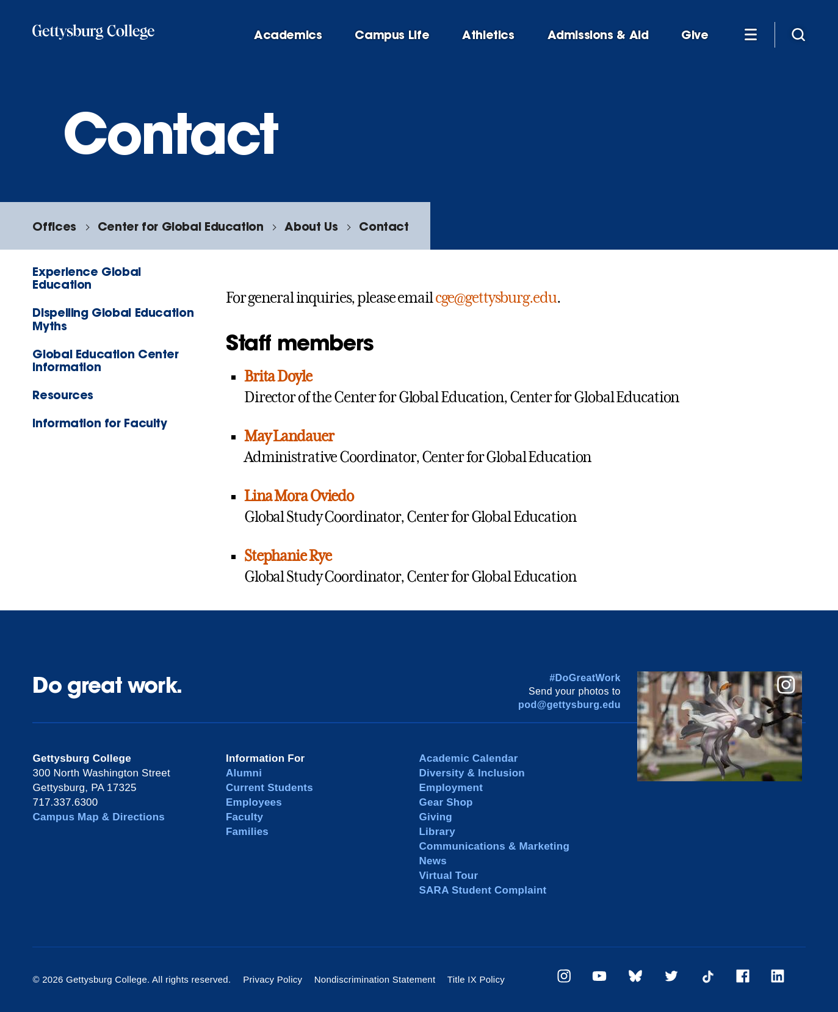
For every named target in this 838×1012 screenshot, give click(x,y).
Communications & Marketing (494, 846)
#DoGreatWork (585, 678)
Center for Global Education (181, 226)
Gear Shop (445, 802)
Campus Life (392, 35)
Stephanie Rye (287, 556)
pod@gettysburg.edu (569, 704)
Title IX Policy (476, 979)
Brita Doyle (278, 376)
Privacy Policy (272, 979)
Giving (435, 817)
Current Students (269, 787)
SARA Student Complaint (482, 890)
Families (247, 831)
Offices (54, 226)
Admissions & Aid (598, 35)
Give (694, 35)
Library (437, 831)
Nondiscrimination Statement (375, 979)
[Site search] (798, 34)
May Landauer (289, 436)
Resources (62, 394)
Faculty (244, 817)
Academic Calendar (468, 758)
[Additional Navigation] (750, 34)
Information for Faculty (99, 422)
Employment (451, 787)
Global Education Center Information (105, 360)
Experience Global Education (86, 278)
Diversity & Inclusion (472, 773)
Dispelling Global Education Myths (112, 318)
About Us (311, 226)
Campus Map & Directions (98, 817)
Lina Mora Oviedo (298, 496)
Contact (383, 226)
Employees (254, 802)
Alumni (244, 773)
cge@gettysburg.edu (496, 297)
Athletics (488, 35)
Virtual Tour (448, 875)
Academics (288, 35)
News (432, 861)
